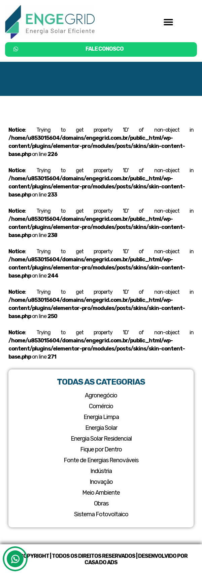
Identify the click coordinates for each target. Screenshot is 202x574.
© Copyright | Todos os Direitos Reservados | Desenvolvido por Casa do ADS (101, 559)
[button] (168, 21)
